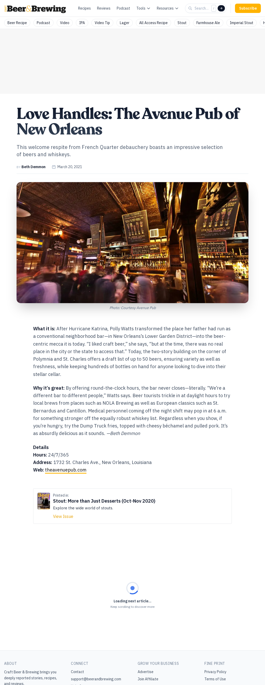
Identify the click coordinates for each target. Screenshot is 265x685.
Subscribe (248, 8)
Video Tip (102, 22)
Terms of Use (215, 679)
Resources (168, 8)
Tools (143, 8)
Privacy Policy (215, 671)
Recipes (84, 8)
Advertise (145, 671)
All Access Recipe (153, 22)
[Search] (221, 8)
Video (64, 22)
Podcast (123, 8)
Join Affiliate (148, 679)
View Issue (63, 516)
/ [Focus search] (213, 8)
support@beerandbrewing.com (96, 679)
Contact (77, 671)
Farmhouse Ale (208, 22)
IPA (82, 22)
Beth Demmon (33, 167)
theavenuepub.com (65, 470)
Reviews (104, 8)
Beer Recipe (17, 22)
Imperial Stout (241, 22)
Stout (182, 22)
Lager (124, 22)
